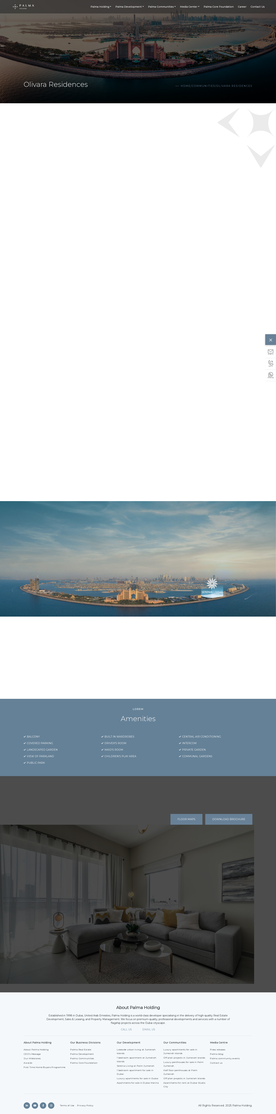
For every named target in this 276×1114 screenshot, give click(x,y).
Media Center (188, 6)
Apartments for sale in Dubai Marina (138, 1082)
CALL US (126, 1029)
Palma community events (225, 1058)
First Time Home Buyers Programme (44, 1067)
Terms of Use (67, 1105)
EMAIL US (148, 1029)
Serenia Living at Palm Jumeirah (135, 1065)
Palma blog (216, 1054)
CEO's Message (32, 1054)
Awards (28, 1062)
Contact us (216, 1062)
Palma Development (128, 6)
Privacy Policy (85, 1105)
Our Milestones (32, 1058)
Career (242, 6)
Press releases (217, 1049)
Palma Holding (100, 6)
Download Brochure (228, 819)
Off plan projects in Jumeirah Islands (184, 1057)
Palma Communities (161, 6)
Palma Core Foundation (219, 6)
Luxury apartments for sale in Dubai (137, 1078)
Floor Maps (186, 819)
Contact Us (258, 6)
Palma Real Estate (80, 1049)
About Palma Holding (36, 1049)
